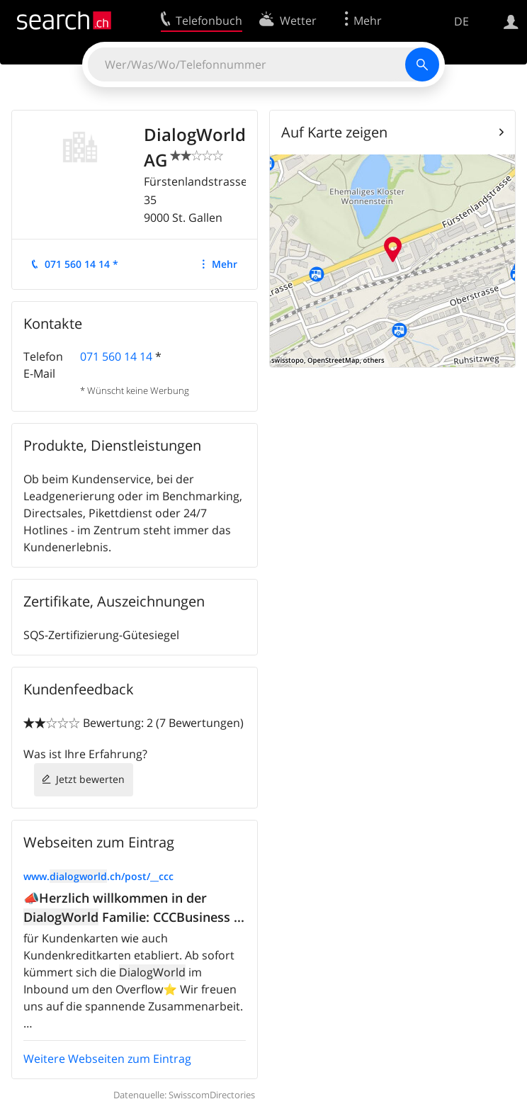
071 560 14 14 (116, 356)
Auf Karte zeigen (334, 132)
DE (461, 21)
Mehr (224, 264)
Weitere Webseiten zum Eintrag (107, 1058)
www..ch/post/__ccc (98, 876)
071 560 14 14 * (81, 264)
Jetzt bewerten (90, 779)
